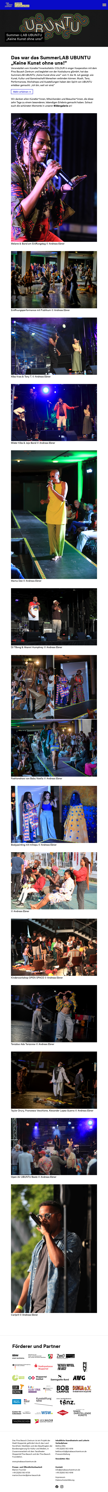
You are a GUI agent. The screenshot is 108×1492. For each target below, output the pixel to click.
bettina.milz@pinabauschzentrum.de (70, 1451)
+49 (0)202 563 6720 (21, 1472)
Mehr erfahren (20, 91)
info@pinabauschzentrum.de (67, 1469)
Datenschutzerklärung (64, 1479)
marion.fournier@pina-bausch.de (26, 1475)
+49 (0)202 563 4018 (64, 1448)
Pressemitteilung (62, 1454)
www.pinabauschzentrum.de (24, 1461)
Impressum (60, 1477)
